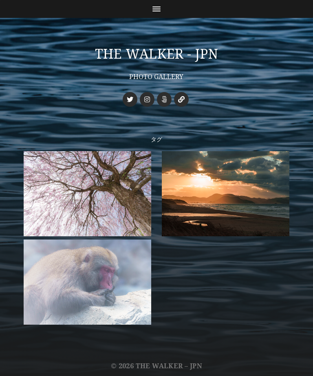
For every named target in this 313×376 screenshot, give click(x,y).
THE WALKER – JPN (169, 366)
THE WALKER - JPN (156, 54)
